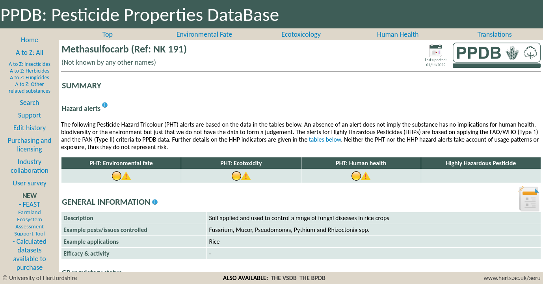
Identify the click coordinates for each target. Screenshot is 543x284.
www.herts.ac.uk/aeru (512, 278)
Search (29, 102)
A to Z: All (29, 52)
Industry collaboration (29, 166)
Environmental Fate (204, 34)
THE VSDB (283, 278)
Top (107, 34)
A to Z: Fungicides (29, 77)
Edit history (29, 127)
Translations (495, 34)
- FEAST (29, 218)
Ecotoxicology (301, 34)
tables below (325, 139)
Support (29, 115)
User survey (29, 183)
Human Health (398, 34)
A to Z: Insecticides (29, 64)
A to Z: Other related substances (29, 87)
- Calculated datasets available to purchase (29, 254)
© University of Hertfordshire (39, 278)
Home (29, 40)
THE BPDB (312, 278)
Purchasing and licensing (29, 144)
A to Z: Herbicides (29, 70)
